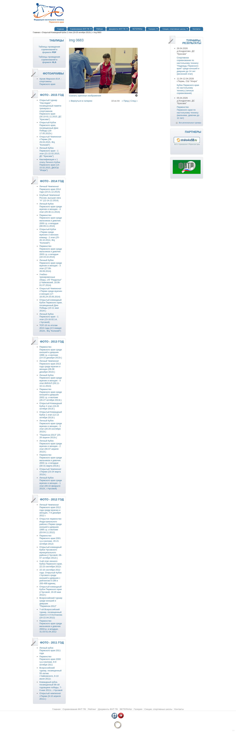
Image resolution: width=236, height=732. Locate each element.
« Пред (125, 101)
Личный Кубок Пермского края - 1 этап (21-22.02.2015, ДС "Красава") (49, 152)
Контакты (196, 29)
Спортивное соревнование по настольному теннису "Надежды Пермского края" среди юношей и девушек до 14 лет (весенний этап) (188, 65)
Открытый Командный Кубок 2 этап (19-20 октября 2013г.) (67, 32)
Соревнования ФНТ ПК (79, 29)
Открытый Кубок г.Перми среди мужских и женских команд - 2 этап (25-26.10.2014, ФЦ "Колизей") (49, 236)
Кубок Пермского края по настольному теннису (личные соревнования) (188, 89)
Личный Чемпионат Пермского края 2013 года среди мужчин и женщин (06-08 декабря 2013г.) (50, 366)
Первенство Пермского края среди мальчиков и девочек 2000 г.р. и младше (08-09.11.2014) (50, 220)
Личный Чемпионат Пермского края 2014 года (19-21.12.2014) (50, 189)
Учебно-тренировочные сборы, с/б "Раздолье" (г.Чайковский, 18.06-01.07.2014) (50, 279)
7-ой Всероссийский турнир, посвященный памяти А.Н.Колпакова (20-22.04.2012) (50, 613)
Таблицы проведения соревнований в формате (49, 49)
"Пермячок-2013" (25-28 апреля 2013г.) (50, 436)
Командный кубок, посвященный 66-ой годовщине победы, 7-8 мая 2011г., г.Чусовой (50, 686)
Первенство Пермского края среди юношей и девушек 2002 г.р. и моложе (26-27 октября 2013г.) (50, 394)
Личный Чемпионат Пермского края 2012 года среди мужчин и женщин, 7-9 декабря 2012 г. (50, 510)
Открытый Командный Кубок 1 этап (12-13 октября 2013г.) (50, 415)
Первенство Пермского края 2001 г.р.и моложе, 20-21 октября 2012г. (50, 539)
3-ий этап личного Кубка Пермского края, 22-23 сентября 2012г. (50, 564)
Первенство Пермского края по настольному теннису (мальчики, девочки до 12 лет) (188, 112)
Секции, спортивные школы (174, 29)
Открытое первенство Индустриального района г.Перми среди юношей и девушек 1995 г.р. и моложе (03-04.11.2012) (50, 526)
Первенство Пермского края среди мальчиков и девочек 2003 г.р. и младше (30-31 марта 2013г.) (50, 460)
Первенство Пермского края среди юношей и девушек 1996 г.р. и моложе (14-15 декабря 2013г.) (50, 352)
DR (233, 730)
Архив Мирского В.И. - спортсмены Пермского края (50, 81)
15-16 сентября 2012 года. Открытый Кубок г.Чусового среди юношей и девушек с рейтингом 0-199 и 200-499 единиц (50, 577)
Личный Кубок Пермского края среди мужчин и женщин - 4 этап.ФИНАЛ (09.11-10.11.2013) (50, 380)
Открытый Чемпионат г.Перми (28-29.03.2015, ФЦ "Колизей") (50, 140)
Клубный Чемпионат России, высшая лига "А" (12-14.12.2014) (50, 198)
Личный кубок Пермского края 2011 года (50, 650)
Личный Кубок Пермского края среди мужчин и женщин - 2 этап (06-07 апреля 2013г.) (50, 446)
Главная (60, 29)
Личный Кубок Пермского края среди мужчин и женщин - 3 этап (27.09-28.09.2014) (50, 265)
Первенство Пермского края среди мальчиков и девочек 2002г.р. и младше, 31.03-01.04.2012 (50, 626)
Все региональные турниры (190, 123)
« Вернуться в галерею (80, 101)
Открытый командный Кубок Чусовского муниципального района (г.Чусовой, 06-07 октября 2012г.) (50, 552)
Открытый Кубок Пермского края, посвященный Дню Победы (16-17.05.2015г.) (48, 127)
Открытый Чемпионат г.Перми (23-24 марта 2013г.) (50, 472)
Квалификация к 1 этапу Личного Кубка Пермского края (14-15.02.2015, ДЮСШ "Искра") (49, 164)
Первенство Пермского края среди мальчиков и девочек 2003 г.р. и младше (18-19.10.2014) (50, 251)
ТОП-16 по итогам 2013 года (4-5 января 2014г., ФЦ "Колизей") (50, 328)
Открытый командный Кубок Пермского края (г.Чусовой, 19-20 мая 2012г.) (50, 590)
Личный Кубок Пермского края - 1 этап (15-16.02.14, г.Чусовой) (48, 318)
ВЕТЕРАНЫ (137, 29)
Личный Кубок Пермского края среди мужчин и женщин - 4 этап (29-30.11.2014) (50, 208)
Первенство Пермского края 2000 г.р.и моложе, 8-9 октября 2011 (50, 660)
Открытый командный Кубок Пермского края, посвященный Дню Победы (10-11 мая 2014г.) (50, 305)
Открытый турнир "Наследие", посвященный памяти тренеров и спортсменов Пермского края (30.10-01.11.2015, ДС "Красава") (50, 109)
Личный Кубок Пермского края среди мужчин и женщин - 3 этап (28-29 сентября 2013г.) (50, 426)
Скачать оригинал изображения (85, 95)
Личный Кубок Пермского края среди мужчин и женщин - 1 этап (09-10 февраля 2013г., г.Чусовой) (50, 483)
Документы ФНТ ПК (117, 29)
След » (134, 101)
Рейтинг (99, 29)
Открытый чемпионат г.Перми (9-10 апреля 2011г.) (50, 696)
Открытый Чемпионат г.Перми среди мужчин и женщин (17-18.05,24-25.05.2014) (50, 292)
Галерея (151, 29)
